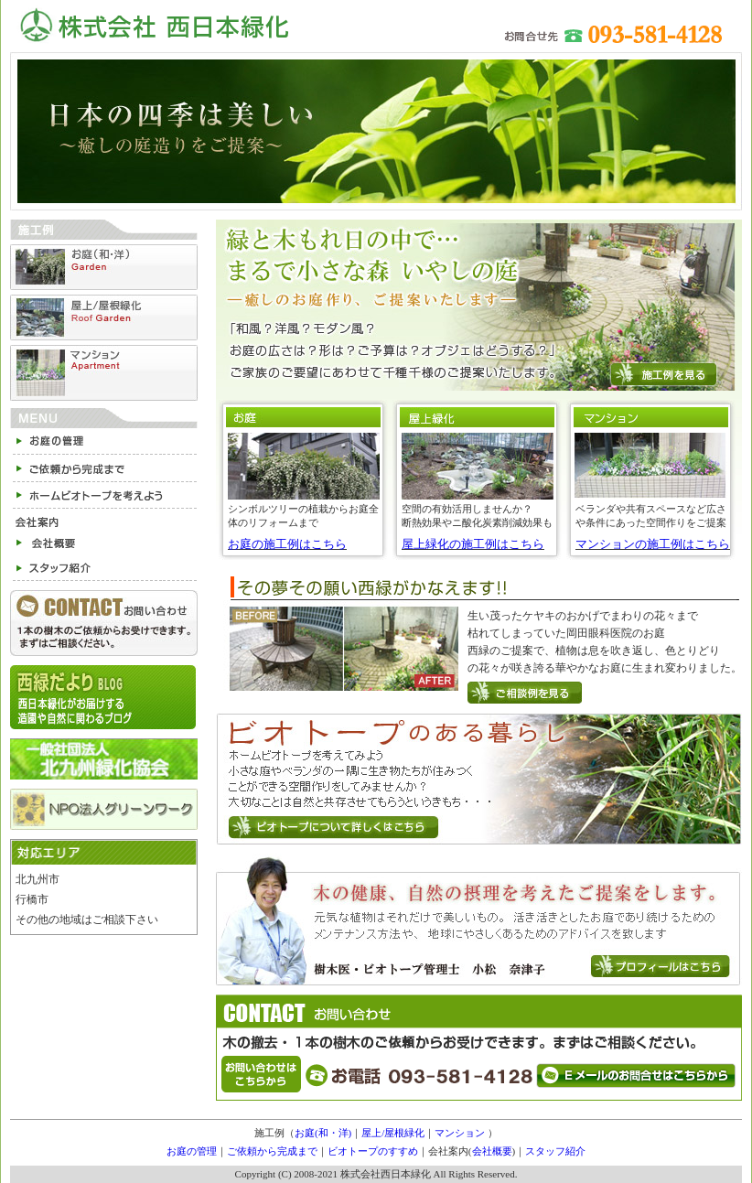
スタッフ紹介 (555, 1150)
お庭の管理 (192, 1150)
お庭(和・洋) (323, 1132)
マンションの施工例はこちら (652, 544)
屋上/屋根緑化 (392, 1132)
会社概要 (492, 1150)
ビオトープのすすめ (373, 1150)
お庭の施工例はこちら (287, 544)
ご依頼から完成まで (272, 1150)
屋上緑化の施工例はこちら (473, 544)
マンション (460, 1132)
